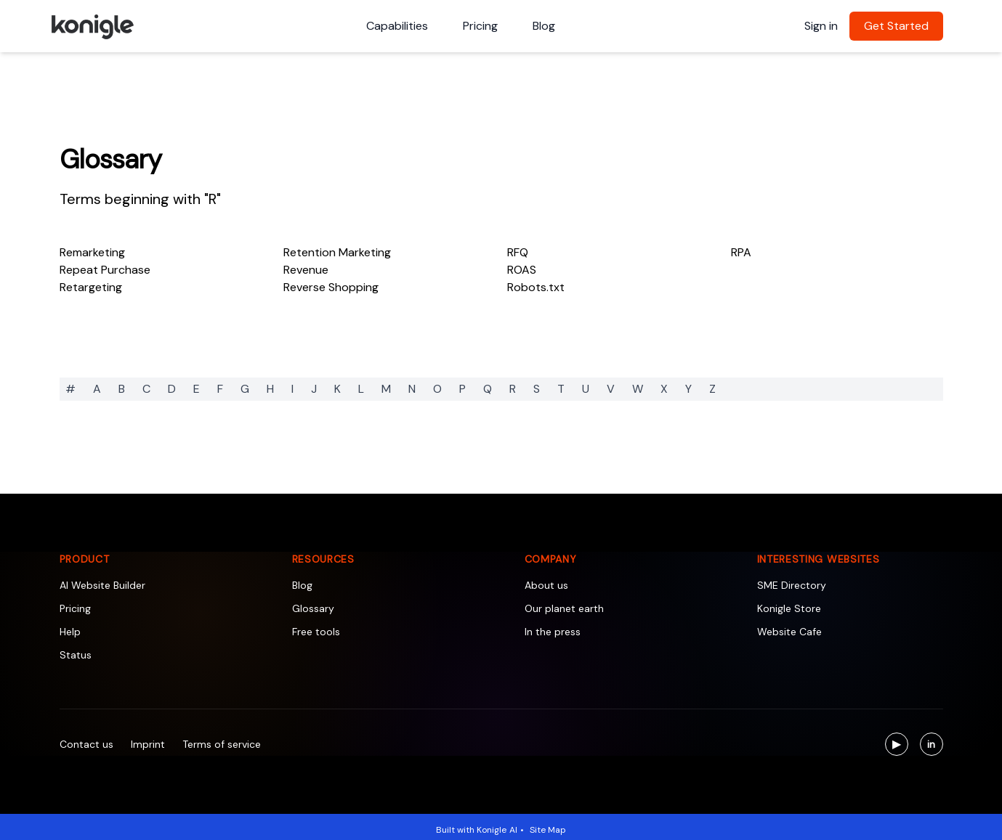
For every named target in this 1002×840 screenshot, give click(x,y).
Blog (544, 25)
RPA (741, 252)
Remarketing (92, 252)
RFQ (517, 252)
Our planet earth (564, 608)
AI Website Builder (102, 585)
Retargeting (91, 287)
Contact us (86, 744)
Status (76, 654)
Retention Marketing (337, 252)
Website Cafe (789, 631)
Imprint (148, 744)
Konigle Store (789, 608)
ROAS (521, 269)
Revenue (305, 269)
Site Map (548, 830)
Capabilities (397, 25)
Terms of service (221, 744)
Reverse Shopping (331, 287)
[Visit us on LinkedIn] (931, 744)
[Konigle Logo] (92, 26)
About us (546, 585)
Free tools (316, 631)
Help (70, 631)
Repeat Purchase (105, 269)
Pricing (480, 25)
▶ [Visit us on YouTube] (900, 746)
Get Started (896, 25)
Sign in (821, 25)
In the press (553, 631)
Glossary (111, 159)
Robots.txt (536, 287)
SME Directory (791, 585)
